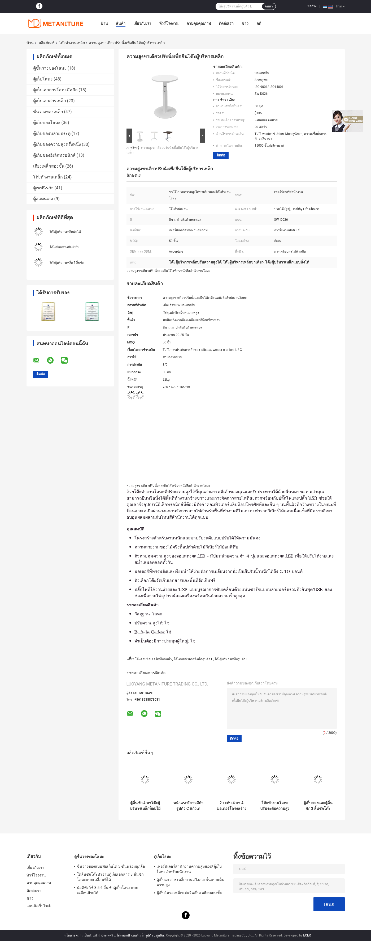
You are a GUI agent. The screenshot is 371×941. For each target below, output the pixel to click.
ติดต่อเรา (226, 23)
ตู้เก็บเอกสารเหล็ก (49, 100)
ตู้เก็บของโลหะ (46, 122)
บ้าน (104, 23)
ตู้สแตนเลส (43, 198)
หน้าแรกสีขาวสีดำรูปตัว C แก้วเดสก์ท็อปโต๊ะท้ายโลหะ (188, 806)
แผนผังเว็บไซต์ (39, 906)
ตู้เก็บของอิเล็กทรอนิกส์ (54, 155)
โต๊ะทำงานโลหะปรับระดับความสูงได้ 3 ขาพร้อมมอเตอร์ (274, 806)
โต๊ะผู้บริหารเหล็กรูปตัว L (231, 659)
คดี (258, 23)
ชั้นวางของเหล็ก (48, 111)
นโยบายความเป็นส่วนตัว (81, 935)
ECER (307, 935)
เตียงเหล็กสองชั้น (48, 166)
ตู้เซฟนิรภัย (43, 187)
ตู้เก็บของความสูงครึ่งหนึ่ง (57, 144)
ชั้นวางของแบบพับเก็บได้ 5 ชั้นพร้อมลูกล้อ (111, 866)
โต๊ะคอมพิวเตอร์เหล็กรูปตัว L (193, 659)
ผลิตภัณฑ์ (47, 43)
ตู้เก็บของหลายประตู (52, 133)
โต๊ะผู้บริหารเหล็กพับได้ (65, 232)
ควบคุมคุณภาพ (198, 23)
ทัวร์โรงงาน (168, 23)
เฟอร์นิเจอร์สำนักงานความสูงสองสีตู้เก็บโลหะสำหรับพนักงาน (189, 869)
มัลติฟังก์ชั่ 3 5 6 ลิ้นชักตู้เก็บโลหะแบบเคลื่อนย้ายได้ (107, 890)
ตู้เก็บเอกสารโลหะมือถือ (55, 89)
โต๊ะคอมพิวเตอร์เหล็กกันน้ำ (153, 659)
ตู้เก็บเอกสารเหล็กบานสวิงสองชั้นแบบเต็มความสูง (190, 882)
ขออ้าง (312, 6)
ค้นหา (269, 6)
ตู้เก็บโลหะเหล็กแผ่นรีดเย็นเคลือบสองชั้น (189, 893)
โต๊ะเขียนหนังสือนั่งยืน (64, 247)
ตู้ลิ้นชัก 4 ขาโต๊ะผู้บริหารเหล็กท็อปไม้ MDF (145, 806)
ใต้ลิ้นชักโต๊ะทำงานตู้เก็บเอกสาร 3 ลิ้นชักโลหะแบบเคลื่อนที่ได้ (110, 877)
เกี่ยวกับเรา (142, 23)
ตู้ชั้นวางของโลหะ (50, 68)
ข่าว (245, 23)
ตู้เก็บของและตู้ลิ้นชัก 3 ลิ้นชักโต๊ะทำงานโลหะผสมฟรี (318, 806)
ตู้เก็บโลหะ (43, 79)
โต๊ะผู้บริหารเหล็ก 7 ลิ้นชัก (67, 263)
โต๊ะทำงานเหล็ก (72, 43)
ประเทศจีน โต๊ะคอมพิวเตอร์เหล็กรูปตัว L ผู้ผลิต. (133, 935)
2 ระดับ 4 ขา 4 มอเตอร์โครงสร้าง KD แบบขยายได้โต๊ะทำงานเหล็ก (231, 806)
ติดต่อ (221, 155)
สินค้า (120, 23)
